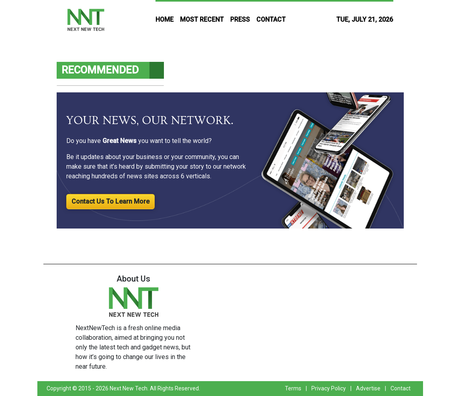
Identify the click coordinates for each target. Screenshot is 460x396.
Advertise (368, 388)
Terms (293, 388)
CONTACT (271, 19)
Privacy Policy (328, 388)
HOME (164, 19)
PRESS (240, 19)
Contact (400, 388)
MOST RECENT (202, 19)
